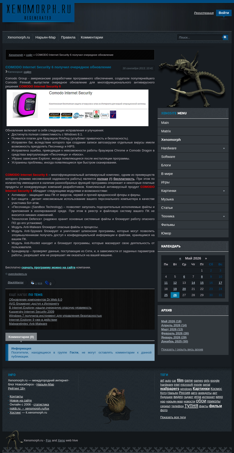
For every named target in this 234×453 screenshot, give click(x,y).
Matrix (166, 131)
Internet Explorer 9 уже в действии (33, 319)
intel (177, 384)
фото (164, 410)
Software (168, 157)
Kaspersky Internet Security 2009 (31, 311)
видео (178, 397)
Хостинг (15, 412)
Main (165, 123)
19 (175, 289)
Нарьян (173, 393)
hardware (166, 384)
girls (206, 380)
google (215, 380)
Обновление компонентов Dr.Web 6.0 (35, 299)
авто (194, 393)
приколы (213, 401)
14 (193, 283)
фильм (215, 406)
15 (202, 283)
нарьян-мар (174, 401)
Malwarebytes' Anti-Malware (28, 323)
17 (220, 283)
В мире (167, 174)
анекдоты (205, 393)
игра (197, 397)
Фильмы (168, 225)
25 (166, 295)
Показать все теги (173, 417)
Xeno (61, 440)
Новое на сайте (21, 400)
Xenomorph (16, 54)
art (162, 380)
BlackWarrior (16, 282)
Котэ (163, 393)
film (180, 380)
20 (184, 289)
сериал (165, 406)
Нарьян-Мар (45, 37)
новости (189, 401)
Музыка (167, 199)
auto (168, 380)
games (198, 380)
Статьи (167, 208)
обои (201, 400)
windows (186, 389)
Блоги (166, 165)
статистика (41, 404)
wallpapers (169, 389)
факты (203, 406)
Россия (184, 393)
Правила (68, 37)
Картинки (201, 389)
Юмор (166, 233)
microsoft (186, 384)
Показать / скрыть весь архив (182, 349)
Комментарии (92, 37)
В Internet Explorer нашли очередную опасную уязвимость (50, 307)
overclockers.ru (17, 273)
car (174, 380)
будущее (166, 397)
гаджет (188, 397)
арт (214, 393)
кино (219, 397)
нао (162, 401)
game (188, 380)
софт (29, 54)
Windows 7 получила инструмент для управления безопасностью (55, 315)
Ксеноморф (38, 11)
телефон (177, 406)
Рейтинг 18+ (16, 388)
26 (175, 295)
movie (198, 384)
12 (175, 283)
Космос (216, 389)
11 (166, 283)
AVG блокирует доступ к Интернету (34, 303)
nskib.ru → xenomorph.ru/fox (29, 408)
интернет (208, 397)
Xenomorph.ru (19, 37)
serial (206, 384)
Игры (165, 182)
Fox (48, 440)
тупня (191, 405)
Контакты (16, 396)
